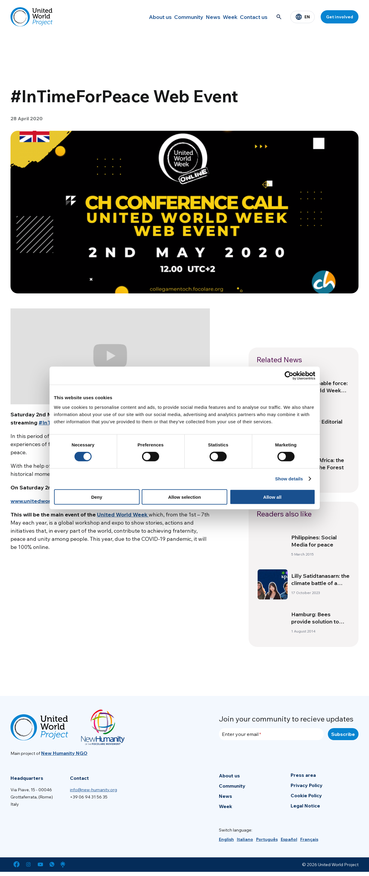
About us (136, 17)
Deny (96, 496)
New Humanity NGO (64, 753)
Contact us (251, 17)
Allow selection (184, 496)
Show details (289, 478)
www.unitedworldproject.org (47, 501)
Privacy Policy (306, 785)
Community (169, 17)
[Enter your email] (271, 734)
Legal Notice (305, 806)
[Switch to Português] (267, 839)
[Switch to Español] (289, 839)
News (198, 17)
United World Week (123, 514)
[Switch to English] (226, 839)
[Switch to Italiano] (245, 839)
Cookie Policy (306, 795)
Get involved (339, 17)
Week (222, 17)
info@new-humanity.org (93, 789)
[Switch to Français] (309, 839)
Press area (303, 775)
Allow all (272, 496)
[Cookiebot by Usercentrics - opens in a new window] (289, 375)
